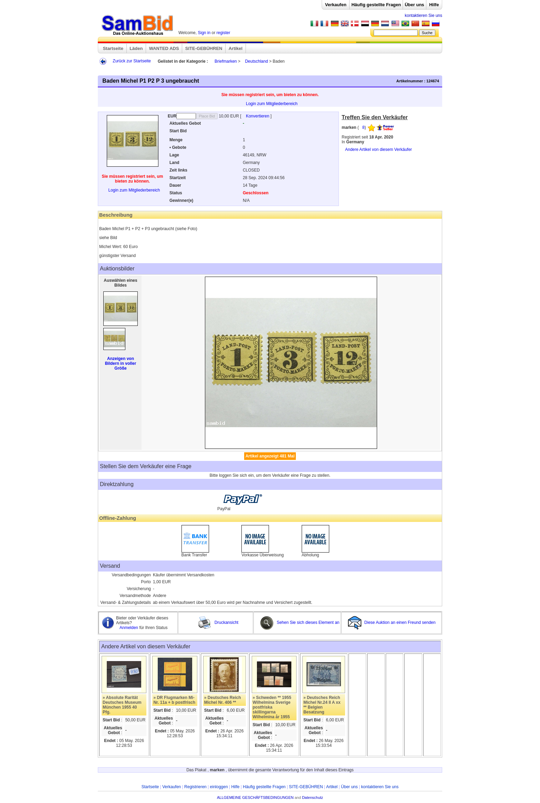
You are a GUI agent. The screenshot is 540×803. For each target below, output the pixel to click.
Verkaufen (335, 4)
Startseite (113, 48)
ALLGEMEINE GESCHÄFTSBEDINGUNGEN (255, 797)
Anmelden (129, 627)
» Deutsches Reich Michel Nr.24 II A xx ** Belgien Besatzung (322, 704)
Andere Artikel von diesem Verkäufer (378, 149)
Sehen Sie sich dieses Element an (299, 622)
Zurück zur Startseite (132, 61)
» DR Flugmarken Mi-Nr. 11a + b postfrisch (174, 700)
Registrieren (195, 786)
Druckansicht (218, 622)
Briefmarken (226, 61)
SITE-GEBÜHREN (203, 48)
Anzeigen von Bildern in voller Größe (120, 363)
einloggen (219, 786)
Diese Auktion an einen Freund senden (392, 622)
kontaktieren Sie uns (423, 15)
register (223, 32)
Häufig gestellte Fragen (376, 4)
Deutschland (256, 61)
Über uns (414, 4)
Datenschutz (312, 797)
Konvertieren (258, 116)
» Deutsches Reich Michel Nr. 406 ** (222, 700)
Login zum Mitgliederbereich (272, 103)
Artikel (235, 48)
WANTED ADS (164, 48)
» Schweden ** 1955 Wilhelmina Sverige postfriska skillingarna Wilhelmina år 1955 (272, 707)
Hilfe (434, 4)
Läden (136, 48)
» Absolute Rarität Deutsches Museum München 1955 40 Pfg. (122, 704)
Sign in (204, 32)
